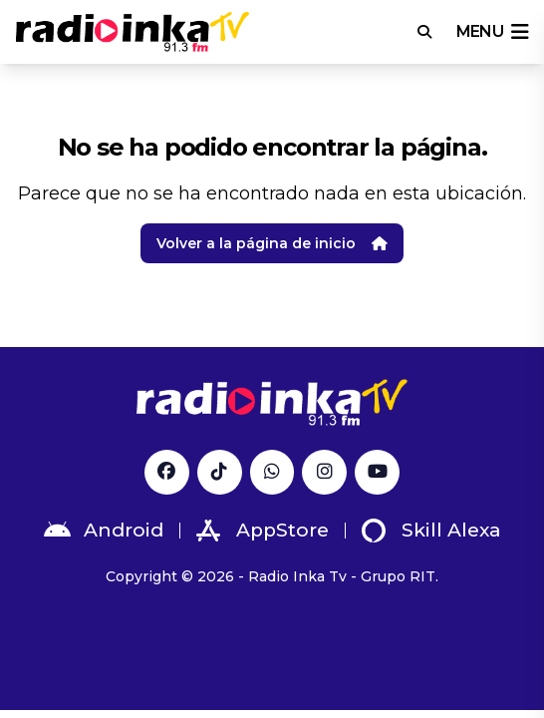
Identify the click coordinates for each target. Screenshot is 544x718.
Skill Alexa (431, 530)
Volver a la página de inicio (272, 243)
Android (103, 530)
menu (492, 32)
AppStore (262, 530)
